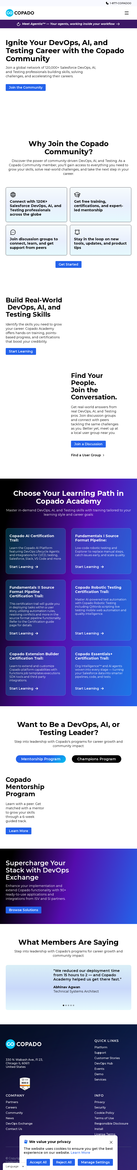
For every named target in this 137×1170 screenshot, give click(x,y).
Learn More (18, 831)
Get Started (68, 264)
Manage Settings (95, 1162)
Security (100, 1107)
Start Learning (21, 351)
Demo (98, 1074)
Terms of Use (104, 1118)
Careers (11, 1107)
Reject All (64, 1162)
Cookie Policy (104, 1113)
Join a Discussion (88, 444)
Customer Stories (107, 1058)
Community (14, 1113)
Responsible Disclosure (111, 1123)
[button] (14, 1166)
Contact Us (14, 1129)
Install (98, 1129)
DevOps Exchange (19, 1123)
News (10, 1118)
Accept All (38, 1162)
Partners (12, 1102)
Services (100, 1079)
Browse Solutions (23, 910)
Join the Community (25, 87)
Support (100, 1052)
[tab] (41, 759)
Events (99, 1069)
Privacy (99, 1102)
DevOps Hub (103, 1063)
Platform (100, 1047)
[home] (20, 13)
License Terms (104, 1134)
